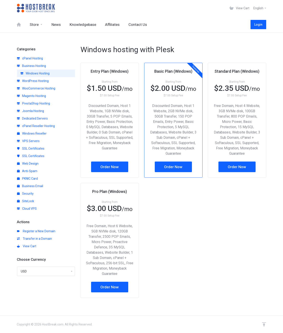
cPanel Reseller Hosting (36, 126)
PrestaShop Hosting (33, 103)
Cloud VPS (27, 208)
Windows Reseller (32, 133)
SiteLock (25, 201)
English (260, 8)
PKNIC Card (27, 178)
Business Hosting (31, 66)
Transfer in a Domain (34, 238)
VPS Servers (28, 141)
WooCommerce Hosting (36, 88)
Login (258, 24)
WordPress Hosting (33, 81)
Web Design (27, 163)
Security (25, 193)
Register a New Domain (36, 231)
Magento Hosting (31, 96)
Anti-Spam (27, 171)
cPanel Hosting (30, 58)
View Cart (26, 246)
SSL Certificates (30, 148)
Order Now (109, 167)
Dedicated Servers (32, 118)
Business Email (30, 186)
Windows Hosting (35, 73)
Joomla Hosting (30, 111)
